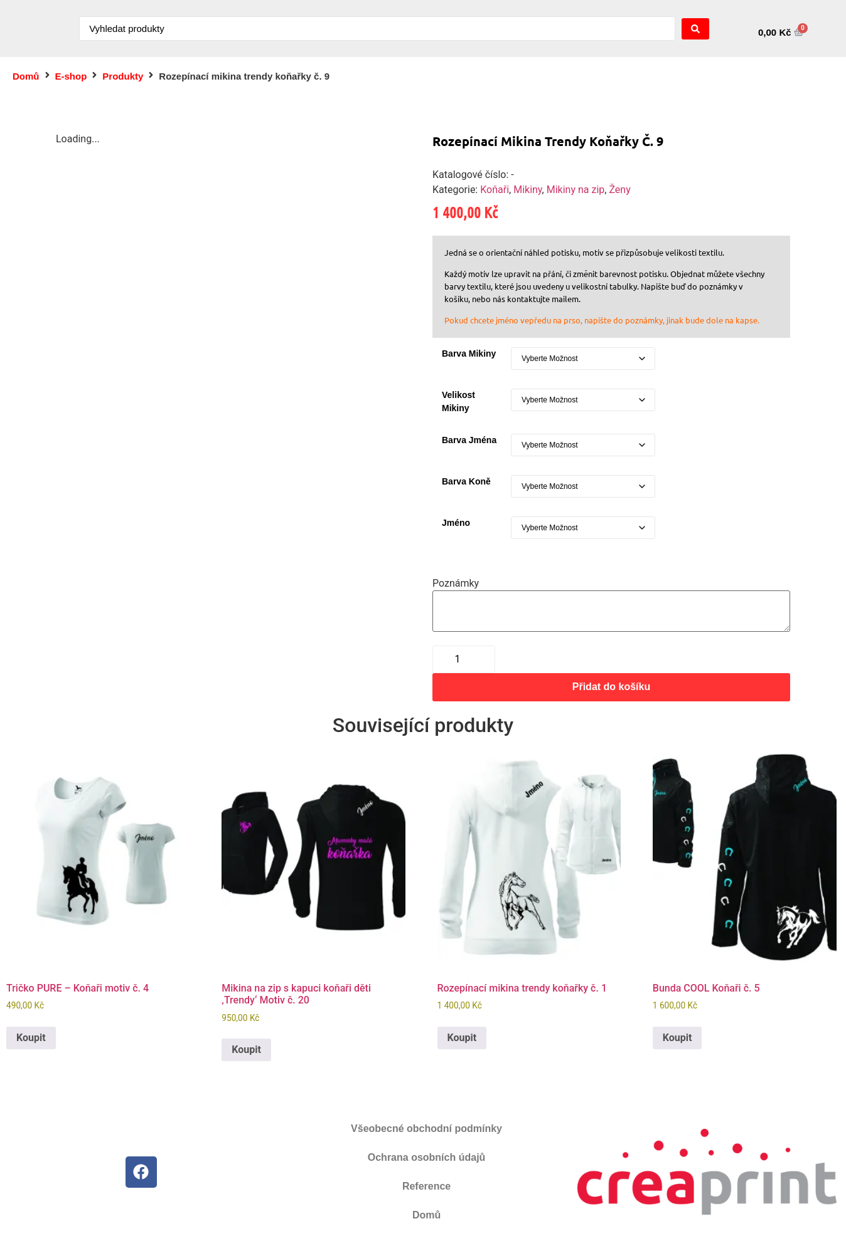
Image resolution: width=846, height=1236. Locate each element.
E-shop (71, 76)
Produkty (122, 76)
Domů (26, 76)
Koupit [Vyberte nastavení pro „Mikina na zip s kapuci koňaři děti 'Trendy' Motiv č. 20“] (246, 1049)
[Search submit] (695, 28)
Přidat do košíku (611, 686)
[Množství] (463, 659)
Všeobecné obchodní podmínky (426, 1128)
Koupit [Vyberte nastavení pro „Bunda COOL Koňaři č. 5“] (677, 1038)
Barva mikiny (469, 353)
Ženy (619, 190)
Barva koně (466, 481)
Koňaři (494, 190)
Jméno (456, 523)
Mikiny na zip (576, 190)
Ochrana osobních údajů (427, 1157)
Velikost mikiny (458, 401)
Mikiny (527, 190)
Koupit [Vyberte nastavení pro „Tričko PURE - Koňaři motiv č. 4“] (31, 1038)
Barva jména (469, 440)
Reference (426, 1186)
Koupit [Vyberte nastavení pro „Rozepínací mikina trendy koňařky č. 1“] (462, 1038)
